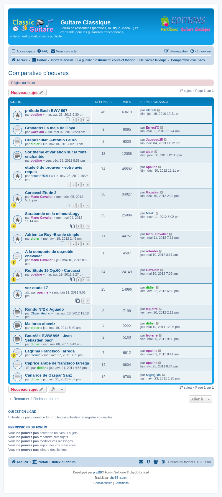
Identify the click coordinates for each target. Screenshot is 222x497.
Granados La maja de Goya (50, 128)
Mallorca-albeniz (40, 324)
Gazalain (37, 132)
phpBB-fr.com (119, 477)
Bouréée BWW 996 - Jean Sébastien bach (48, 338)
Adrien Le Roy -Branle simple (52, 234)
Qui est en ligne (22, 411)
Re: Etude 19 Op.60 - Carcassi (52, 270)
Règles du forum (23, 83)
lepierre (152, 309)
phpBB (97, 472)
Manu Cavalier (42, 196)
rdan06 (151, 110)
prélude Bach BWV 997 (46, 110)
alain (149, 151)
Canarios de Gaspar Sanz (48, 375)
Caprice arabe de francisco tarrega (57, 363)
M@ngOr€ (153, 375)
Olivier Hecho (40, 313)
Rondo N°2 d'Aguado (44, 309)
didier (35, 144)
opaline (36, 114)
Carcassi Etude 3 (40, 192)
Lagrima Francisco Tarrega (50, 351)
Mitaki (150, 213)
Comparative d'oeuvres (38, 73)
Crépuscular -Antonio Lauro (51, 140)
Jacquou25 (154, 139)
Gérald (35, 355)
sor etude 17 (36, 288)
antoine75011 (40, 176)
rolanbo (152, 251)
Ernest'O (152, 127)
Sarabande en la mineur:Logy (52, 213)
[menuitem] (43, 51)
